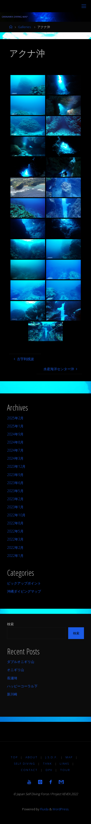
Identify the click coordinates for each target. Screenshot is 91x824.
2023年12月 (16, 466)
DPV (49, 770)
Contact (29, 770)
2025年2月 (15, 418)
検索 (10, 624)
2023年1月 (15, 507)
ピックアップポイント (24, 583)
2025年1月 (15, 426)
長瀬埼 (12, 678)
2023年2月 (15, 499)
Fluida (44, 809)
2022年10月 (16, 515)
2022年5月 (15, 531)
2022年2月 (15, 547)
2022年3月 (15, 539)
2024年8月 (15, 442)
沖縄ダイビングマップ (24, 591)
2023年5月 (15, 490)
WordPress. (60, 809)
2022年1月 (15, 555)
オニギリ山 (15, 669)
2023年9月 (15, 474)
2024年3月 (15, 458)
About (31, 757)
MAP (69, 757)
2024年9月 (15, 434)
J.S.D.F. (51, 757)
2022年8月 (15, 523)
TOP (14, 757)
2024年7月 (15, 450)
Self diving (24, 763)
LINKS (64, 763)
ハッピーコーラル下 (22, 686)
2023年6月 (15, 482)
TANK (47, 763)
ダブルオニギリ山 (20, 661)
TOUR (65, 770)
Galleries (24, 27)
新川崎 (12, 694)
